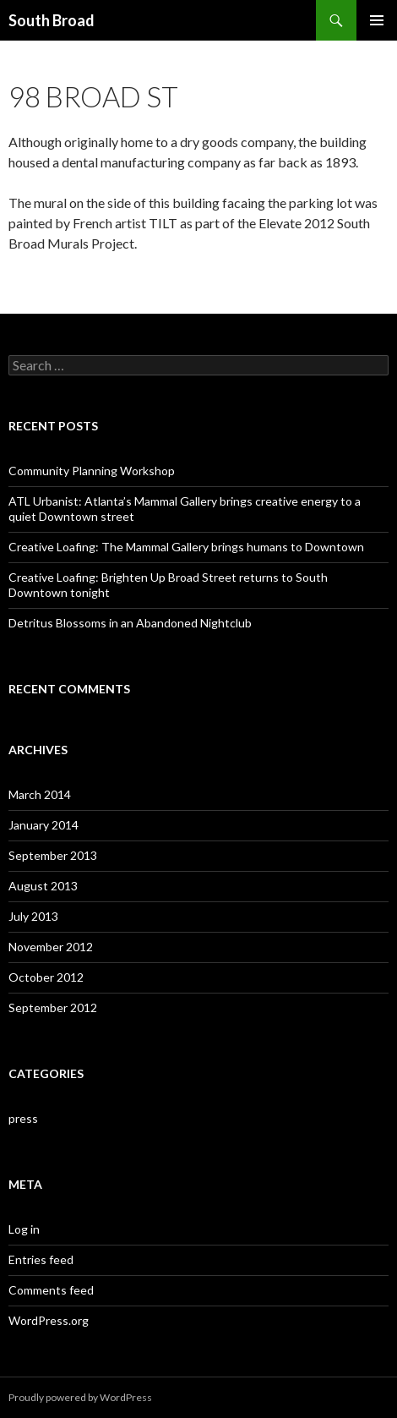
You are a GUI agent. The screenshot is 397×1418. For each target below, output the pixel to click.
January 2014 (43, 825)
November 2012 (50, 946)
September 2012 (52, 1007)
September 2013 (52, 855)
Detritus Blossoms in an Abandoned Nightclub (130, 623)
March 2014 (39, 794)
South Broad (51, 20)
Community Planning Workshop (91, 470)
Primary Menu (376, 20)
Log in (24, 1229)
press (23, 1118)
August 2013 (43, 886)
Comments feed (51, 1290)
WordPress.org (48, 1320)
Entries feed (40, 1259)
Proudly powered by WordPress (80, 1397)
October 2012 (46, 977)
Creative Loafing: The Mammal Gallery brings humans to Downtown (186, 546)
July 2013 (33, 916)
